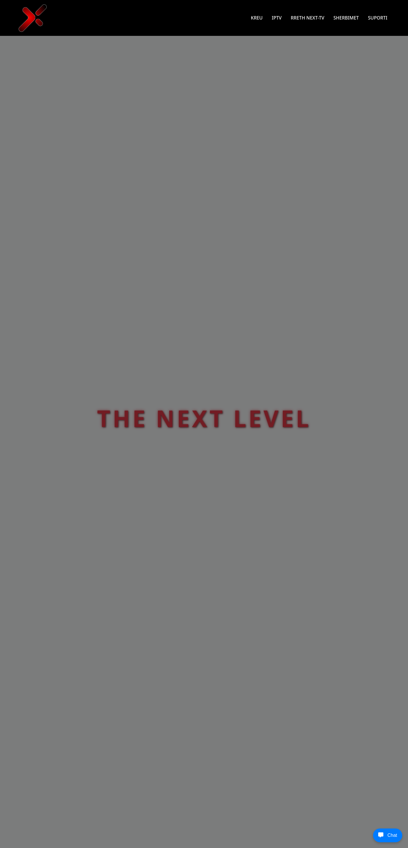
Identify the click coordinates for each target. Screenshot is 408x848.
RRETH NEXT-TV (307, 18)
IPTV (276, 18)
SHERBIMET (346, 18)
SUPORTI (377, 18)
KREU (257, 18)
